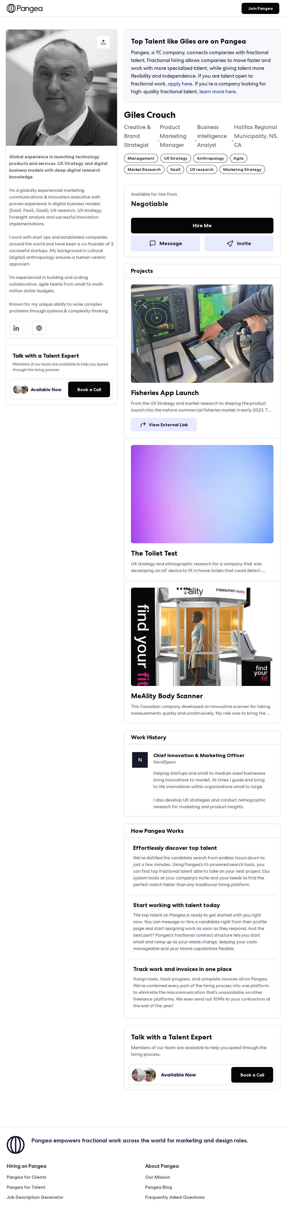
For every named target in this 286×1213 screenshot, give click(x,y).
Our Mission (157, 1177)
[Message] (165, 243)
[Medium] (41, 328)
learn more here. (218, 91)
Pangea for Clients (26, 1177)
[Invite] (238, 243)
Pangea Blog (158, 1187)
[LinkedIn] (18, 328)
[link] (24, 9)
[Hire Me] (202, 227)
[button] (103, 42)
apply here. (181, 83)
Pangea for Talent (26, 1187)
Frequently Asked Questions (174, 1197)
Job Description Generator (35, 1197)
